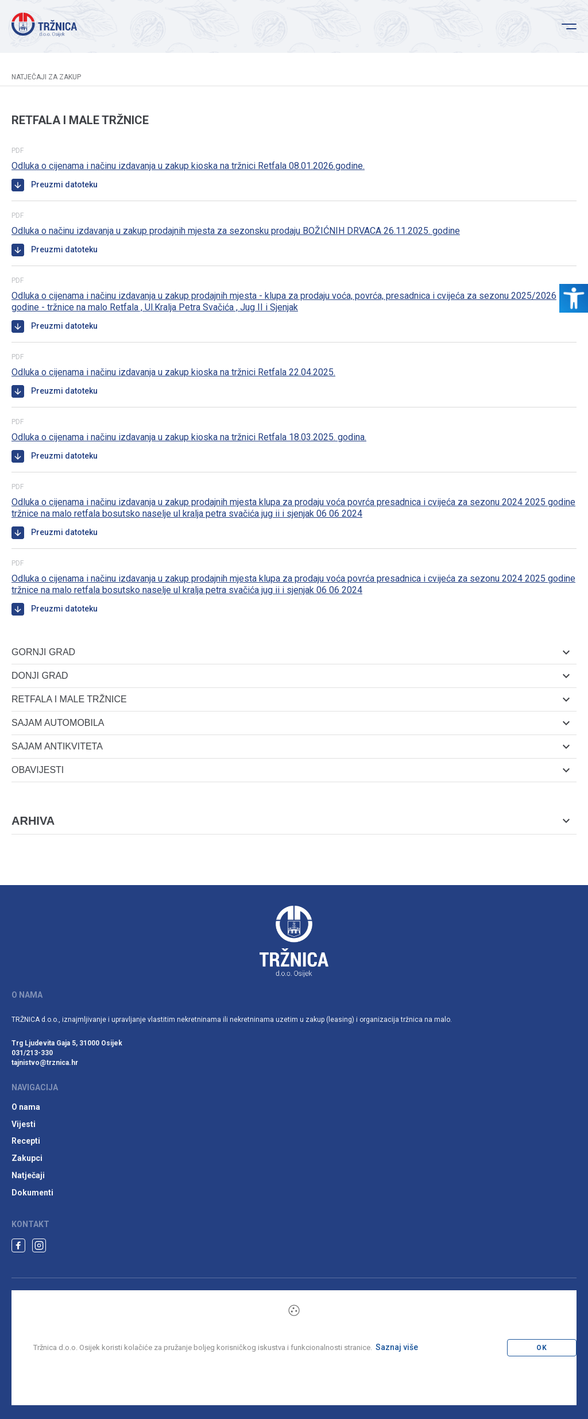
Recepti (25, 1140)
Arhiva (290, 820)
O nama (25, 1107)
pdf (17, 151)
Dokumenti (32, 1192)
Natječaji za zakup (46, 77)
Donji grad (290, 675)
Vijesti (23, 1124)
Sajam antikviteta (290, 746)
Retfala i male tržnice (290, 699)
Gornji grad (290, 652)
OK (541, 1348)
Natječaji (28, 1175)
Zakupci (26, 1158)
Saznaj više (397, 1347)
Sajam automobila (290, 723)
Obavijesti (290, 770)
